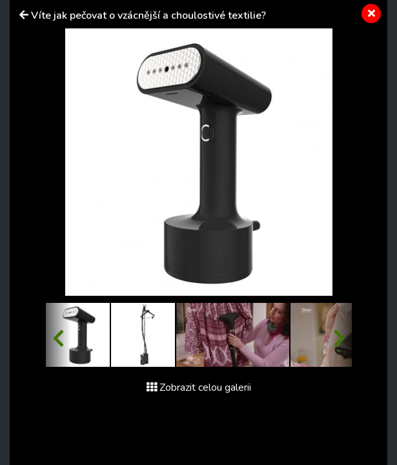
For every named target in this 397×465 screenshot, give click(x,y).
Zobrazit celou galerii (199, 387)
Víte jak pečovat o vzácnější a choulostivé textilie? (148, 15)
